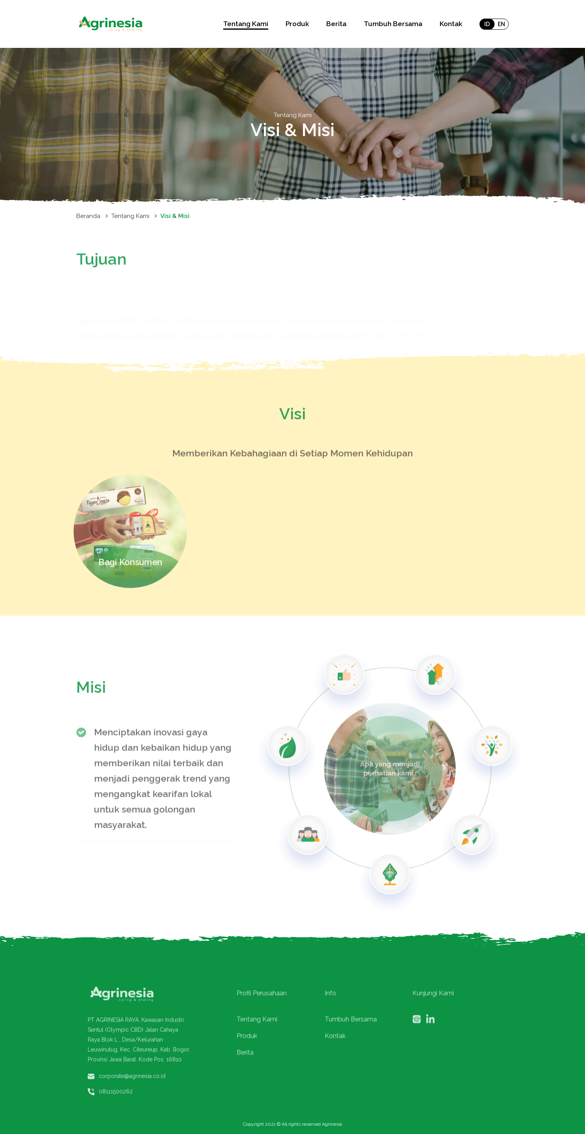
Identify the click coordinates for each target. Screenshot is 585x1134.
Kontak (451, 24)
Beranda (88, 216)
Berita (336, 24)
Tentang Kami (130, 216)
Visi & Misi (175, 216)
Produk (297, 24)
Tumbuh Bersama (393, 24)
